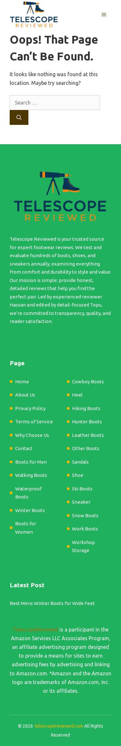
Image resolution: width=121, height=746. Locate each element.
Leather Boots (88, 435)
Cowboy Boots (88, 381)
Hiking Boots (86, 408)
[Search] (19, 117)
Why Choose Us (32, 435)
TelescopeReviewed (35, 629)
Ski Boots (82, 488)
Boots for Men (31, 462)
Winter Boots (30, 510)
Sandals (80, 462)
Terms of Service (34, 421)
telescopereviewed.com (59, 726)
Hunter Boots (87, 421)
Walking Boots (31, 475)
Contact (24, 448)
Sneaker (81, 502)
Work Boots (85, 528)
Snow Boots (85, 515)
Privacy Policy (30, 408)
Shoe (77, 475)
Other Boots (85, 448)
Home (22, 381)
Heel (77, 395)
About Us (25, 395)
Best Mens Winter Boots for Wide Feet (52, 603)
